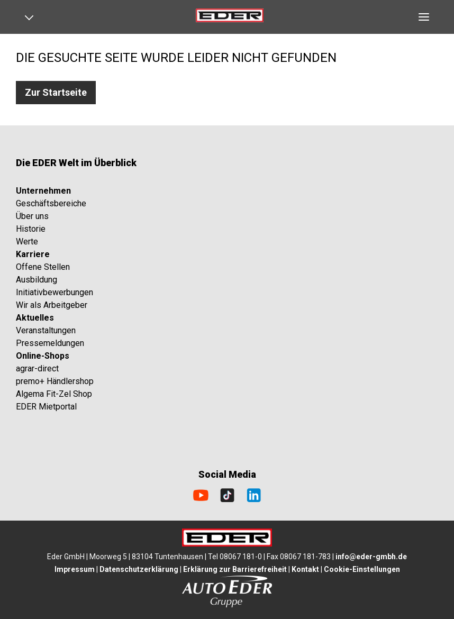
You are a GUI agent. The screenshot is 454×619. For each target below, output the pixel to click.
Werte (27, 241)
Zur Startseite (56, 92)
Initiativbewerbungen (54, 292)
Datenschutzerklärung (138, 569)
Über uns (32, 216)
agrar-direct (37, 368)
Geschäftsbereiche (51, 203)
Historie (31, 229)
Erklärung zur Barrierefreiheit (235, 569)
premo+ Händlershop (55, 381)
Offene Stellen (43, 267)
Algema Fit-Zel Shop (54, 394)
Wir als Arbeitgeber (51, 305)
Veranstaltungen (46, 330)
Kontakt (305, 569)
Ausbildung (36, 280)
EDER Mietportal (46, 407)
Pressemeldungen (50, 343)
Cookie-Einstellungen (362, 569)
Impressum (75, 569)
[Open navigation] (33, 17)
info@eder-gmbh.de (371, 556)
